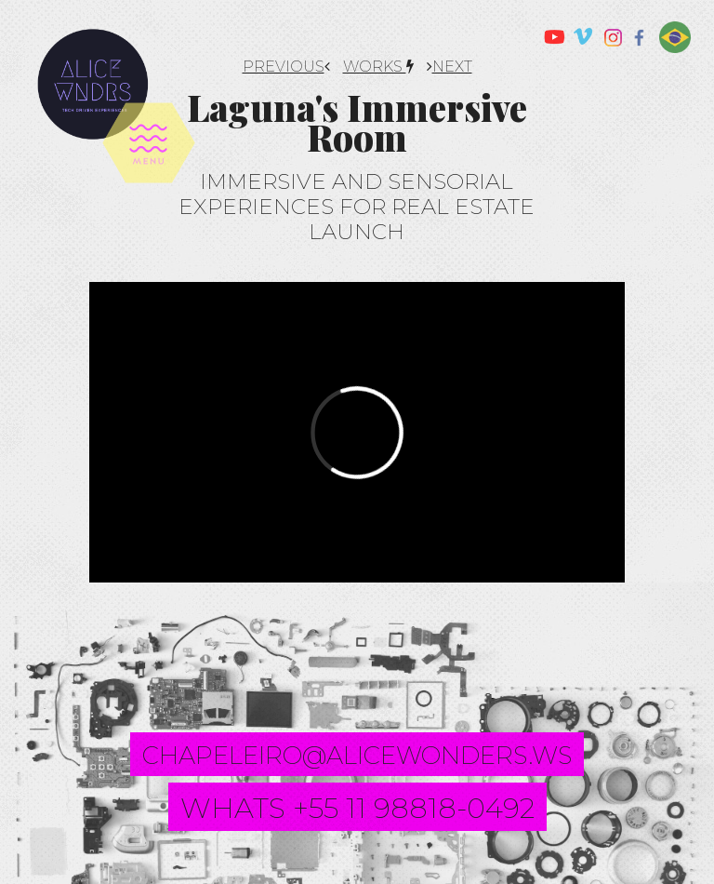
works (378, 66)
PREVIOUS (286, 66)
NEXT (449, 66)
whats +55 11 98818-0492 (357, 808)
